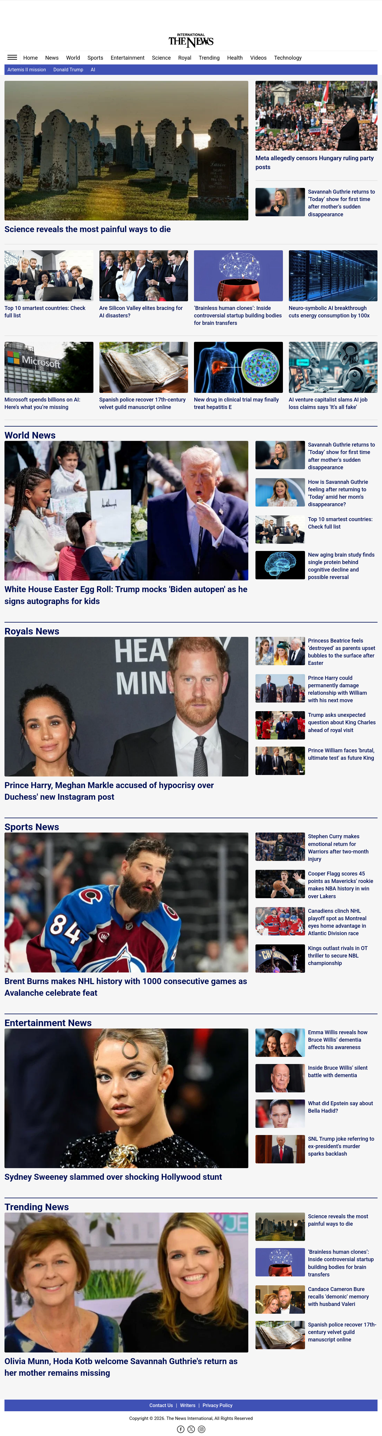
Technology (288, 58)
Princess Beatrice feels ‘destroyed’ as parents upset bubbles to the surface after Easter (341, 651)
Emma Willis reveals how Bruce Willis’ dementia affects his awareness (337, 1039)
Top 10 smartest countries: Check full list (340, 523)
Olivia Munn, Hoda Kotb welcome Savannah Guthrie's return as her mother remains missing (121, 1367)
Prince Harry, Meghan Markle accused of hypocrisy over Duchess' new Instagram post (109, 791)
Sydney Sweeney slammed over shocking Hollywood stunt (113, 1177)
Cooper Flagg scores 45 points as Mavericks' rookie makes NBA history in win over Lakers (340, 884)
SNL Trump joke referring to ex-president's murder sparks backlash (341, 1146)
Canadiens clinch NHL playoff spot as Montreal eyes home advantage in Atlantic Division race (337, 922)
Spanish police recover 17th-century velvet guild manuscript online (342, 1332)
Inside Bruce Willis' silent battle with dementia (338, 1071)
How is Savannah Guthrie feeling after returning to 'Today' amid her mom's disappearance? (338, 493)
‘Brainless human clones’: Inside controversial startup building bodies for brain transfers (341, 1263)
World (73, 58)
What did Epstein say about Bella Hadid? (340, 1107)
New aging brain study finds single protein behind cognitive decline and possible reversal (341, 566)
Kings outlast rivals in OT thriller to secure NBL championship (338, 955)
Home (30, 58)
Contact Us (161, 1405)
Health (235, 58)
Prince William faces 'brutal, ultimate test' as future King (341, 754)
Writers (187, 1405)
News (51, 58)
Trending (209, 58)
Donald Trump (68, 69)
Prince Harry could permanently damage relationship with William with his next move (337, 689)
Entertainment (127, 58)
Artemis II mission (26, 69)
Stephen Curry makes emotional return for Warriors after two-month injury (338, 847)
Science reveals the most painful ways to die (87, 229)
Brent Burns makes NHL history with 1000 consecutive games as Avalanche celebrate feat (125, 987)
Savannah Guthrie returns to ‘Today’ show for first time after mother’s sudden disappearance (341, 203)
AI (93, 69)
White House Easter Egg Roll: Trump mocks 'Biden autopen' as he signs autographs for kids (125, 595)
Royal (184, 58)
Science (161, 58)
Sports (95, 58)
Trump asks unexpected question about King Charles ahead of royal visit (342, 722)
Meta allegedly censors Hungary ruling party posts (314, 163)
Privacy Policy (217, 1405)
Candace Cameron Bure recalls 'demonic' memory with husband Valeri (338, 1296)
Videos (258, 58)
